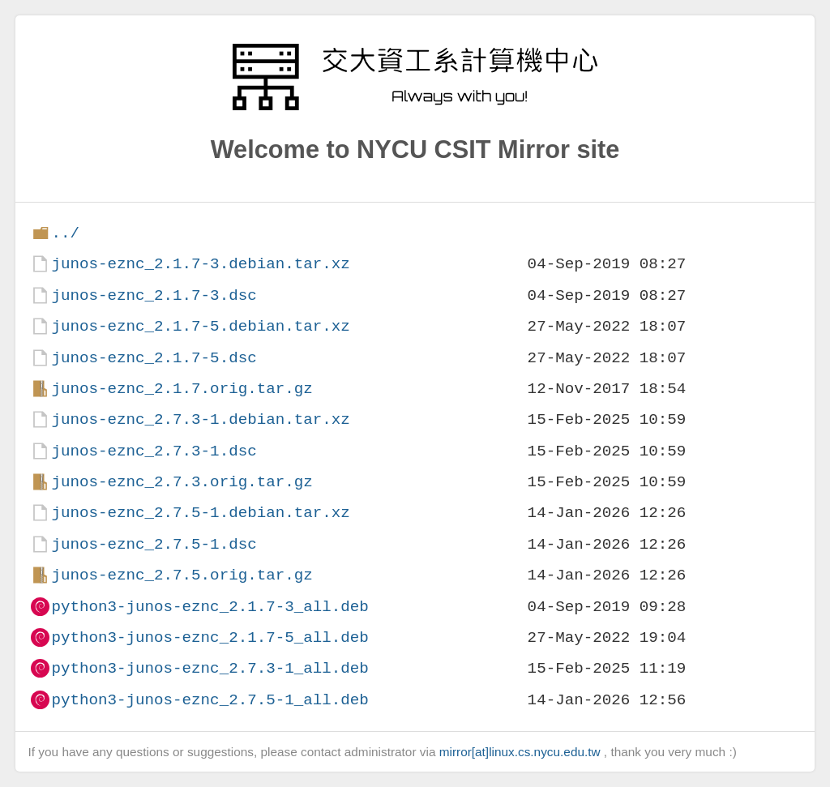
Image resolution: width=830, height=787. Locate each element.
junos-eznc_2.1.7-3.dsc (153, 295)
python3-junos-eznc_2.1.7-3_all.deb (209, 607)
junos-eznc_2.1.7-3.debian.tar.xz (200, 264)
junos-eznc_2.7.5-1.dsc (153, 544)
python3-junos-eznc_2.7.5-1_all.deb (209, 700)
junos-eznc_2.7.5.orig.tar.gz (181, 575)
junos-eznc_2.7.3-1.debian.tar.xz (200, 419)
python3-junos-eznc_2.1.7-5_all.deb (209, 637)
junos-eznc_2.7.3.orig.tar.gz (181, 482)
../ (65, 233)
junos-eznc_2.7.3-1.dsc (153, 451)
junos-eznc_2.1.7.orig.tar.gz (181, 389)
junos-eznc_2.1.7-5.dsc (153, 358)
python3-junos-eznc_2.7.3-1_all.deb (209, 668)
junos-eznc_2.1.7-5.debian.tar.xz (200, 326)
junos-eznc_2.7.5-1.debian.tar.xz (200, 513)
